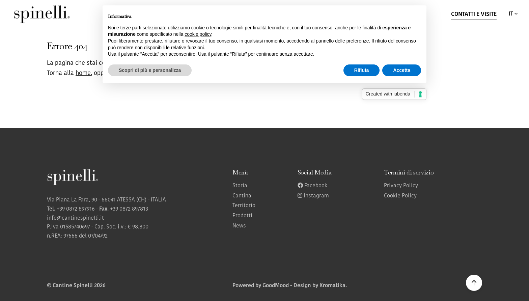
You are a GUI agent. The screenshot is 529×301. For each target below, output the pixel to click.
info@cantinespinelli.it (75, 218)
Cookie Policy (400, 196)
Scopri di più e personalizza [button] (150, 70)
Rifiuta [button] (361, 70)
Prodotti (242, 216)
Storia (239, 186)
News (239, 226)
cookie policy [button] (198, 34)
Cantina (241, 196)
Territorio (243, 206)
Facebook (312, 186)
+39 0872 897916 (76, 209)
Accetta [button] (401, 70)
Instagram (313, 196)
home (83, 73)
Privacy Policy (401, 186)
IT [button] (514, 14)
